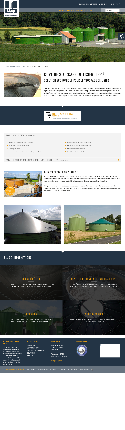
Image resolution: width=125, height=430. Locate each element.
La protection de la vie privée (47, 369)
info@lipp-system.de (57, 361)
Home (6, 67)
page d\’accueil (84, 4)
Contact (62, 10)
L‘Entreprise (94, 4)
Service (112, 4)
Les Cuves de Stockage (18, 67)
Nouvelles (70, 10)
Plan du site (80, 10)
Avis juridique (31, 369)
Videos (89, 10)
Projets (118, 4)
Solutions (31, 353)
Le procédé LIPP (103, 4)
